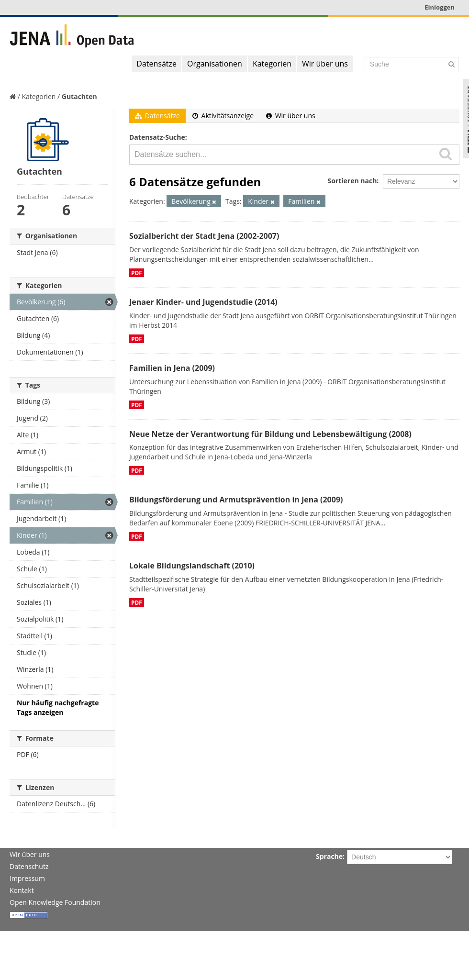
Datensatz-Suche (157, 137)
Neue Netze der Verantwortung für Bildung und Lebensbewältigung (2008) (270, 434)
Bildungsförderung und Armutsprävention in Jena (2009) (236, 499)
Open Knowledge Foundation (55, 902)
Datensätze (156, 63)
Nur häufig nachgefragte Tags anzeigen (58, 707)
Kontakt (22, 890)
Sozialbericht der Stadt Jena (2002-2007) (204, 236)
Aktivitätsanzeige (223, 115)
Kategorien (272, 63)
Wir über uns (325, 63)
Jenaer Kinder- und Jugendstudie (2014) (203, 302)
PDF (136, 273)
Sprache (329, 856)
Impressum (27, 878)
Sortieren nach (352, 180)
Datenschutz (29, 866)
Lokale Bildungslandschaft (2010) (192, 565)
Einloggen (439, 7)
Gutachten (79, 96)
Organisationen (214, 63)
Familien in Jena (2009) (172, 368)
